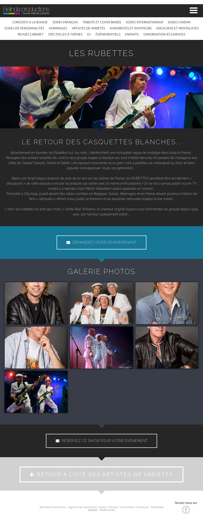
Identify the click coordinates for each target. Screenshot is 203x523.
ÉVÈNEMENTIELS (108, 34)
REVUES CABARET (31, 34)
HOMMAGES (58, 28)
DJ (89, 34)
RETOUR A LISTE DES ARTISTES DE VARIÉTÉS (101, 474)
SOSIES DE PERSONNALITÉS (24, 28)
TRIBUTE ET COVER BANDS (102, 22)
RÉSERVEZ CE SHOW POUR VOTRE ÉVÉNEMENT (101, 441)
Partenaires (107, 510)
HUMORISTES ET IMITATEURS (131, 28)
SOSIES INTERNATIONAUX (144, 22)
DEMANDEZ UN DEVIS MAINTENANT (101, 242)
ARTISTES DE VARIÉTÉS (88, 28)
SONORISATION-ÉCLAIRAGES (164, 34)
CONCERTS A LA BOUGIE (30, 22)
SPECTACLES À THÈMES (65, 34)
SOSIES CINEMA (179, 22)
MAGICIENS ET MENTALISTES (177, 28)
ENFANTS (132, 34)
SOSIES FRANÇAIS (65, 22)
